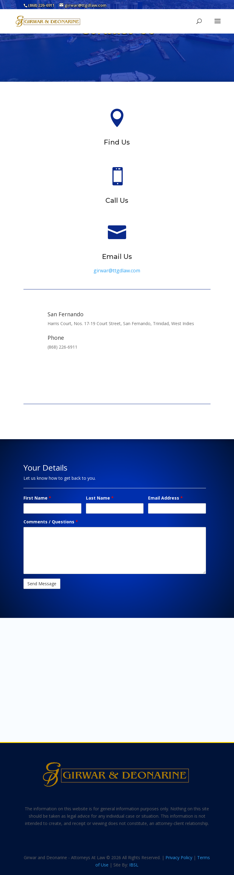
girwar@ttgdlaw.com (117, 270)
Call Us (116, 200)
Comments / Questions (50, 522)
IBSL (133, 865)
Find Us (117, 142)
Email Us (117, 257)
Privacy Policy (178, 857)
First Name (37, 498)
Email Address (165, 498)
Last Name (100, 498)
